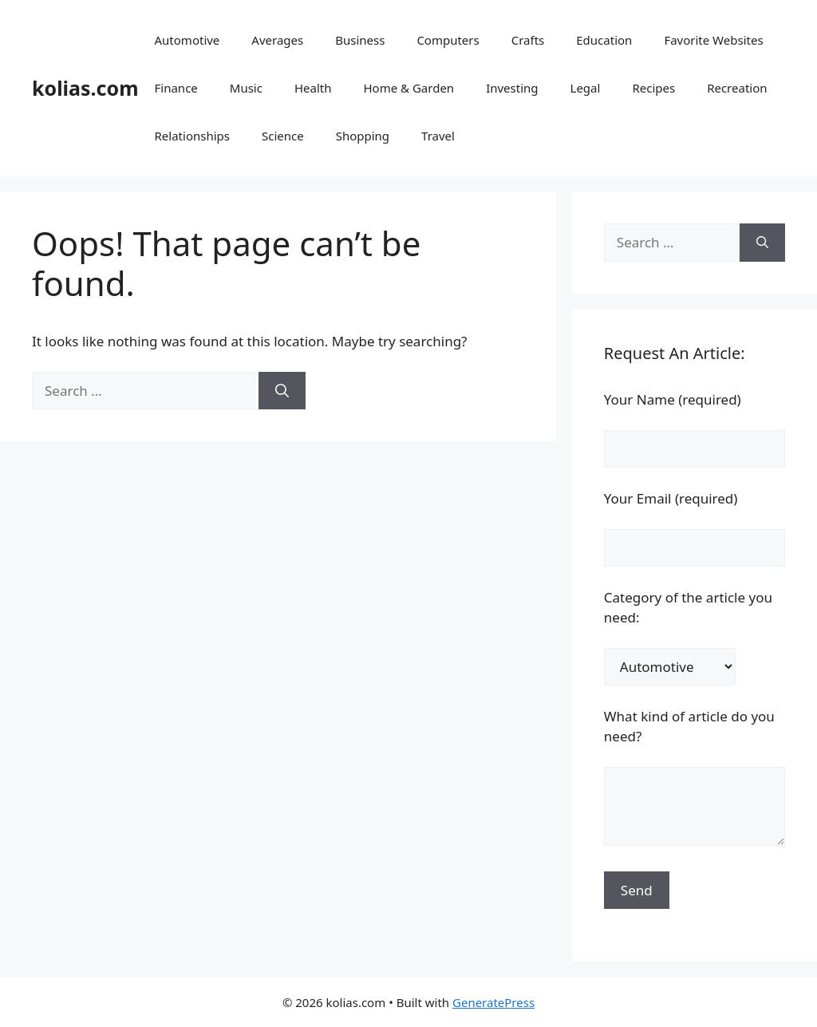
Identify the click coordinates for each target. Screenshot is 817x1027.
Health (313, 88)
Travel (438, 136)
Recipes (653, 88)
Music (246, 88)
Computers (447, 40)
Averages (277, 40)
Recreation (737, 88)
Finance (176, 88)
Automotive (187, 40)
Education (604, 40)
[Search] (282, 391)
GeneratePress (493, 1002)
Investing (512, 88)
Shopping (362, 136)
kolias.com (85, 87)
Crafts (528, 40)
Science (283, 136)
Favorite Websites (713, 40)
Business (360, 40)
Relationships (192, 136)
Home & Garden (408, 88)
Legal (585, 88)
